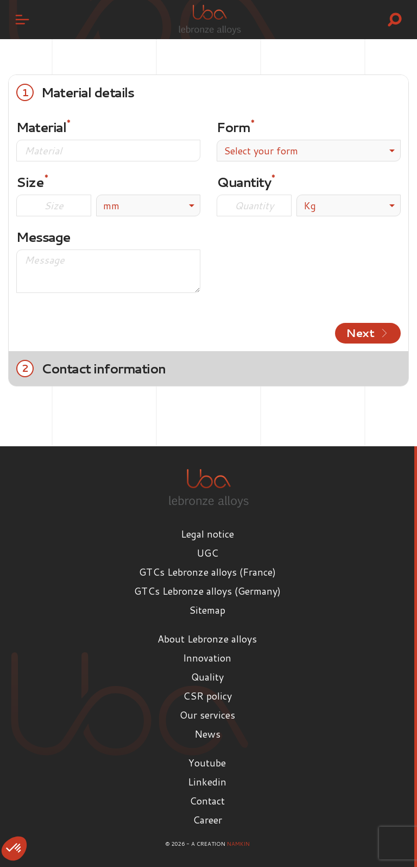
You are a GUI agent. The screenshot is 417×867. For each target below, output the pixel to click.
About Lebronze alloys (207, 639)
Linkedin (207, 782)
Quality (207, 677)
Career (207, 820)
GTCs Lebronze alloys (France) (207, 572)
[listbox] (148, 205)
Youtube (207, 763)
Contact (207, 801)
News (207, 734)
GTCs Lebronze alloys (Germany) (207, 591)
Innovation (207, 658)
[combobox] (309, 150)
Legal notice (207, 534)
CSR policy (207, 696)
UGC (207, 553)
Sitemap (207, 610)
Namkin (238, 843)
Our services (207, 715)
